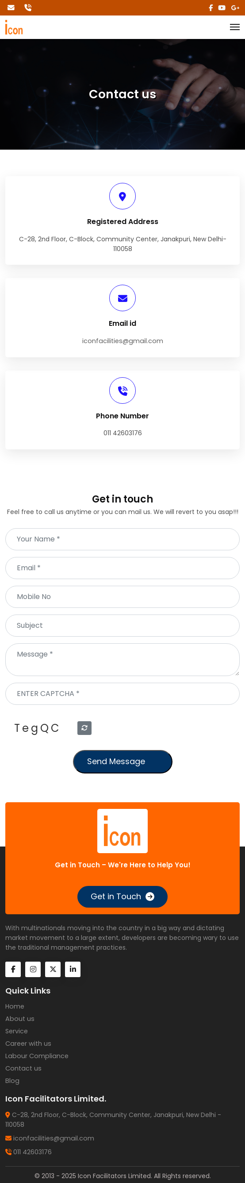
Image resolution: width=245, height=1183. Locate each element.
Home (14, 1006)
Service (16, 1030)
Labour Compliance (35, 1055)
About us (19, 1018)
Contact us (22, 1067)
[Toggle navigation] (235, 27)
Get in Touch (116, 896)
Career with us (27, 1043)
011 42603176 (32, 1149)
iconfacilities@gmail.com (123, 340)
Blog (11, 1079)
